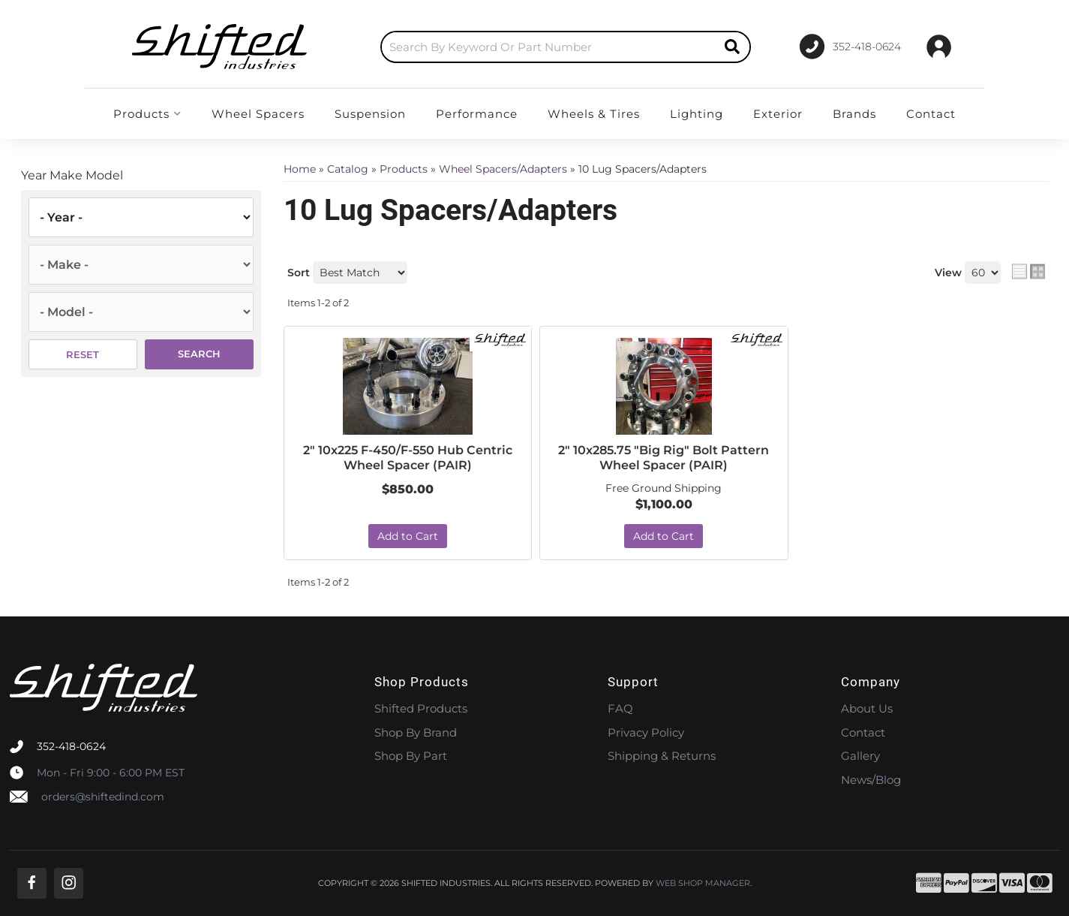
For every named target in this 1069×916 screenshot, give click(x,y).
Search (199, 354)
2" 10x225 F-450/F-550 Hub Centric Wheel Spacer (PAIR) (407, 458)
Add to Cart (407, 536)
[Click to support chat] (850, 47)
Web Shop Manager (703, 883)
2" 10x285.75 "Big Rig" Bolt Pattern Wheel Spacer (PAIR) (663, 458)
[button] (565, 47)
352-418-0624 (71, 746)
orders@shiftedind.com (102, 796)
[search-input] (548, 47)
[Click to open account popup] (939, 47)
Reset (82, 354)
